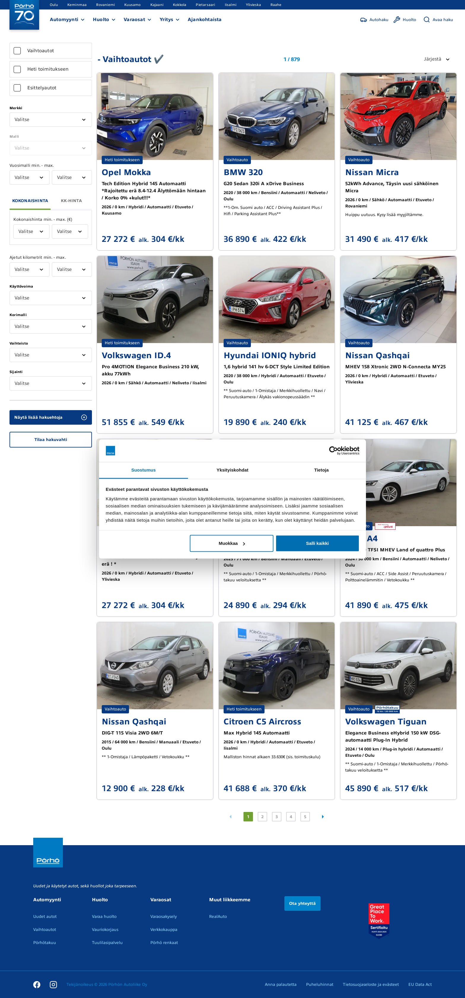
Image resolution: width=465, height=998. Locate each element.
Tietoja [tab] (321, 469)
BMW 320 (243, 172)
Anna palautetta (281, 984)
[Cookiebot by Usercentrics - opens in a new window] (333, 450)
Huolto (101, 19)
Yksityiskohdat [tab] (232, 469)
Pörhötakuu (44, 942)
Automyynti (64, 19)
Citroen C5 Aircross (262, 721)
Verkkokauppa (163, 929)
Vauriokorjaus (105, 929)
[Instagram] (53, 984)
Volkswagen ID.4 (136, 355)
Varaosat (134, 19)
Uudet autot (45, 916)
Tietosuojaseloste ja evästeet (371, 984)
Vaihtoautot (44, 929)
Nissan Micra (372, 172)
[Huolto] (404, 20)
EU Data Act (420, 984)
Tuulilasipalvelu (107, 942)
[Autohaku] (374, 20)
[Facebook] (36, 984)
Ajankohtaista (205, 19)
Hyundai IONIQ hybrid (270, 355)
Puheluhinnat (319, 984)
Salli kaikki (317, 543)
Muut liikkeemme (229, 899)
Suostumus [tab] (143, 469)
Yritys (166, 19)
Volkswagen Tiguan (386, 721)
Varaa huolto (104, 916)
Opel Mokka (126, 172)
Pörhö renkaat (164, 942)
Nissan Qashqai (377, 355)
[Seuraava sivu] (323, 816)
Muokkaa (232, 543)
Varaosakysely (163, 916)
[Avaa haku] (438, 20)
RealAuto (218, 916)
